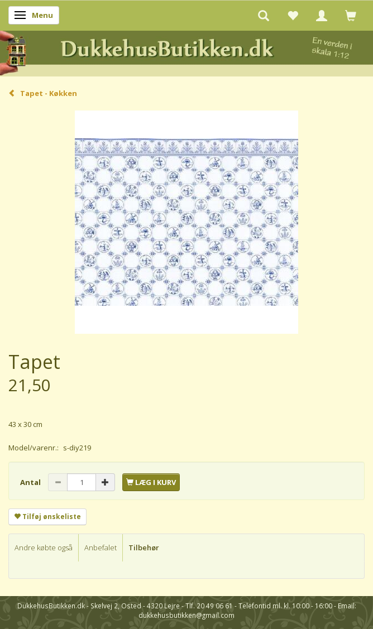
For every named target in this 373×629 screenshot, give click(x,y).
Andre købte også (44, 547)
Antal (31, 482)
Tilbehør (143, 547)
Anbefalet (100, 547)
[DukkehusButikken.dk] (186, 51)
